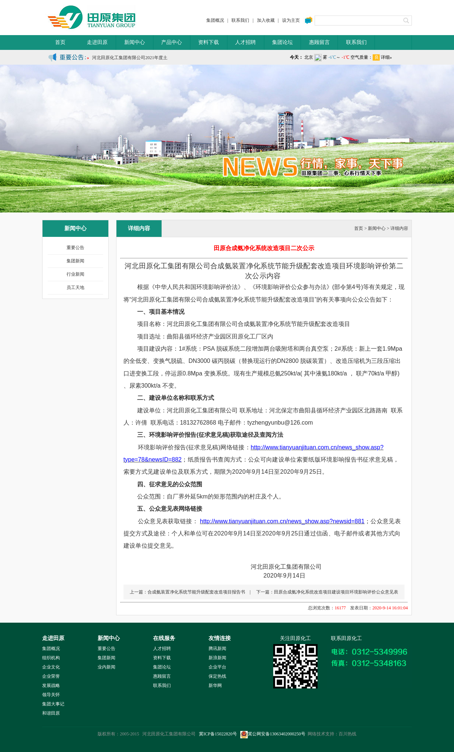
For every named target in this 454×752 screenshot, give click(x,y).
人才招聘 (245, 42)
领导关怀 (51, 694)
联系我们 (240, 20)
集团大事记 (53, 704)
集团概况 (215, 20)
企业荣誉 (51, 676)
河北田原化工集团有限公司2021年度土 (129, 59)
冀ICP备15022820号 (218, 733)
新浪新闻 (217, 657)
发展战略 (51, 685)
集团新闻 (75, 260)
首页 (60, 42)
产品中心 (171, 42)
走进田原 (97, 42)
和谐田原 (51, 713)
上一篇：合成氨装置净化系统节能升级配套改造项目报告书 (187, 592)
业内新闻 (106, 667)
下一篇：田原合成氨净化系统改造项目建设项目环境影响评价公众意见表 (327, 592)
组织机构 (51, 657)
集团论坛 (282, 42)
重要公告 (75, 247)
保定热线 (217, 676)
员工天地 (75, 287)
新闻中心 (134, 42)
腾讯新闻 (217, 648)
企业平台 (217, 667)
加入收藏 (266, 20)
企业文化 (51, 667)
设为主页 (291, 20)
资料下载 (208, 42)
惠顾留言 (319, 42)
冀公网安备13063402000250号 (272, 733)
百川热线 (347, 733)
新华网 (215, 685)
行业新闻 (75, 274)
